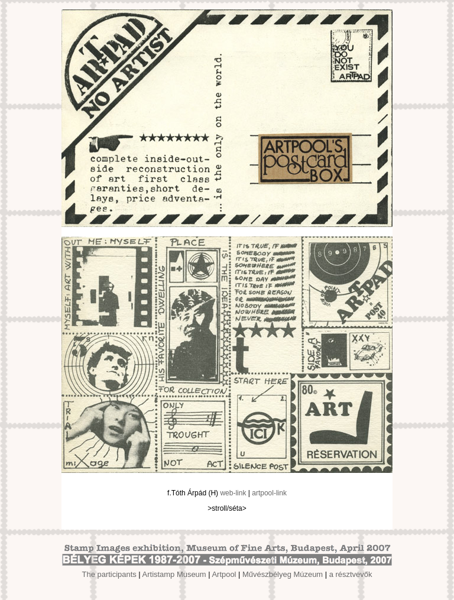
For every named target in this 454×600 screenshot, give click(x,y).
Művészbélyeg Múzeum (282, 574)
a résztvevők (350, 574)
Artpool (224, 574)
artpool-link (269, 493)
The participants (109, 574)
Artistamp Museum (174, 574)
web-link (233, 493)
